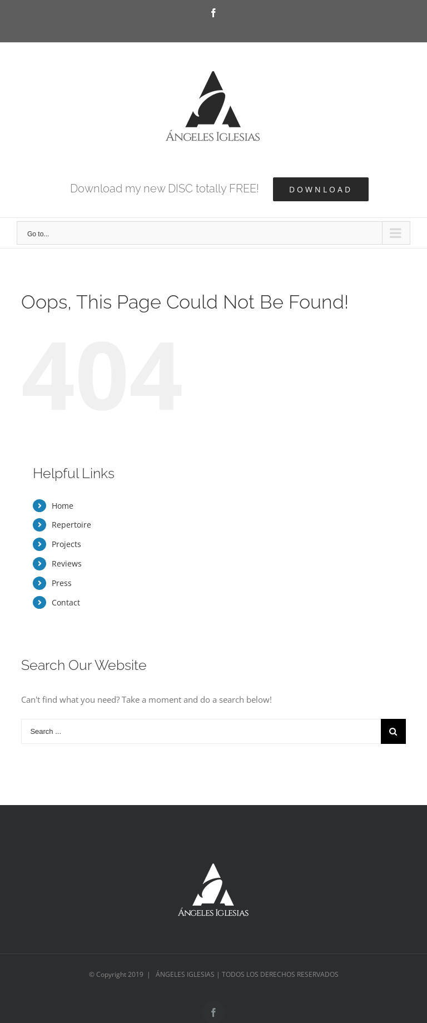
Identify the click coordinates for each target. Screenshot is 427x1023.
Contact (66, 602)
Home (62, 505)
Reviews (67, 563)
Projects (66, 544)
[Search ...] (200, 731)
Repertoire (71, 524)
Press (62, 583)
